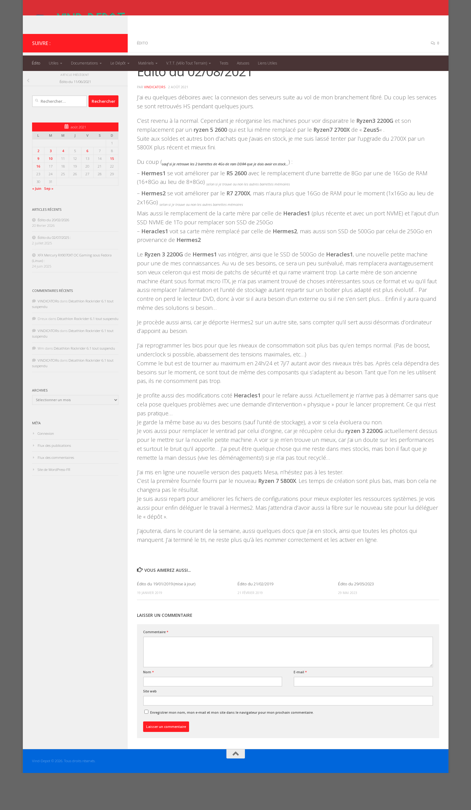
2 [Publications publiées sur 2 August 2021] (38, 187)
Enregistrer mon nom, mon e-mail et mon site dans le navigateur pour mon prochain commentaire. (232, 749)
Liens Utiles (267, 63)
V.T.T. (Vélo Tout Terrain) (186, 63)
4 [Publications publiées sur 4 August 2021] (63, 187)
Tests (224, 63)
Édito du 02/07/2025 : (54, 274)
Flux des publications (54, 482)
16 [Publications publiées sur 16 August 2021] (38, 203)
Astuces (243, 63)
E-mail (300, 709)
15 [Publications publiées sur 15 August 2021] (112, 195)
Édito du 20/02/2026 (53, 257)
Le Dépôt (118, 63)
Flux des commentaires (56, 494)
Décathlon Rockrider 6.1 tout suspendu (87, 355)
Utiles (53, 63)
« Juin (36, 225)
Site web (150, 728)
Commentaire (155, 669)
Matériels (146, 63)
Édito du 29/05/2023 (356, 621)
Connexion (46, 470)
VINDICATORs (154, 124)
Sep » (48, 225)
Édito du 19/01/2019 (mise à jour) (166, 621)
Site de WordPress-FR (54, 506)
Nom (148, 709)
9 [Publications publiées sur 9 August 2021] (38, 195)
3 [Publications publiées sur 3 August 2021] (51, 187)
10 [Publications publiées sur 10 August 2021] (50, 195)
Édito (36, 63)
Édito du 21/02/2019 (255, 621)
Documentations (84, 63)
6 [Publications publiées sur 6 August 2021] (87, 187)
